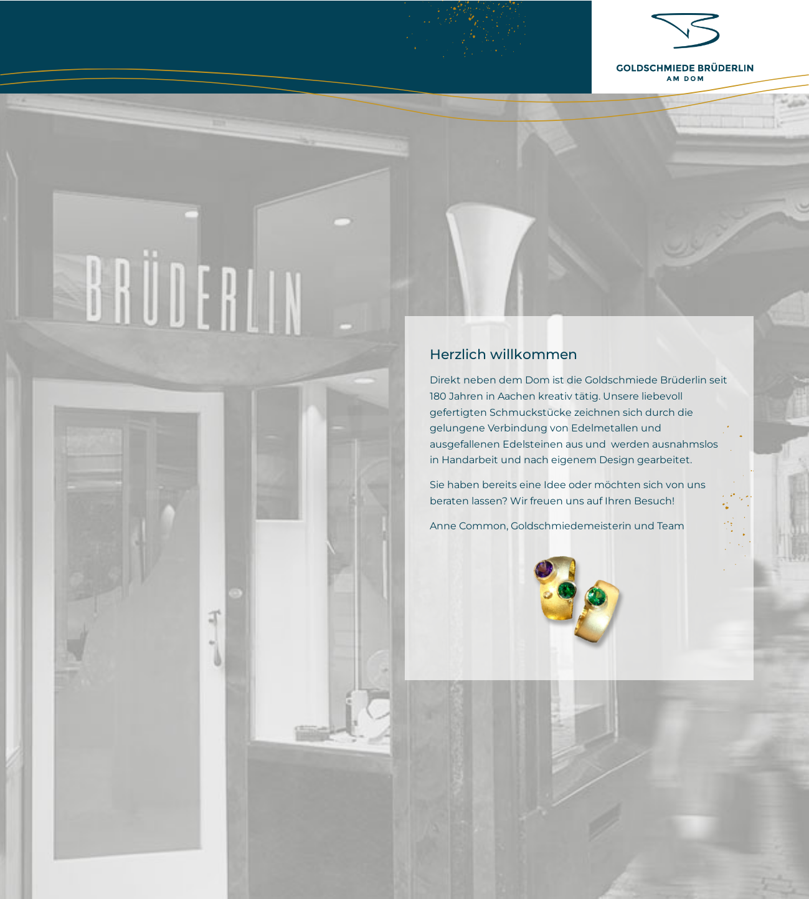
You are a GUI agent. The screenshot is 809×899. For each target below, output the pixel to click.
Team (241, 46)
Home (81, 46)
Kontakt (447, 46)
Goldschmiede (162, 46)
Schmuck (308, 46)
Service (379, 46)
